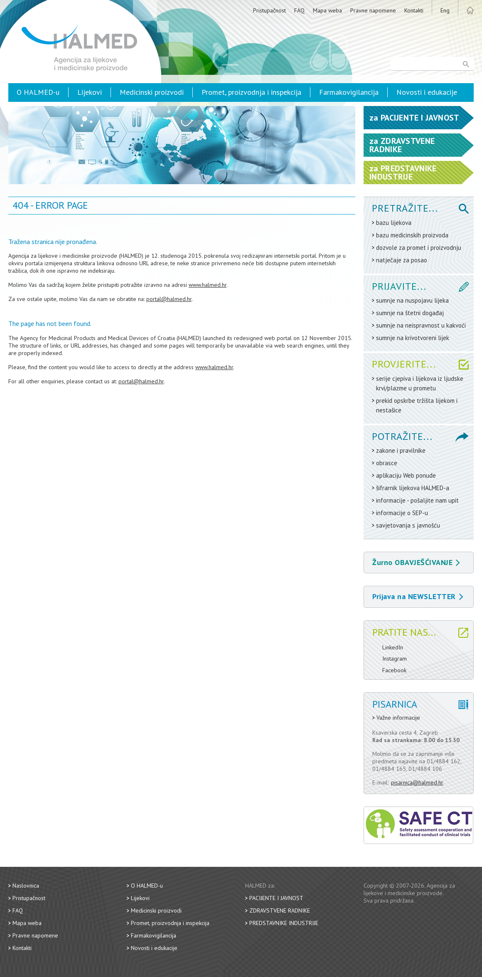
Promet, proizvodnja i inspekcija (251, 92)
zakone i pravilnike (400, 450)
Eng (445, 10)
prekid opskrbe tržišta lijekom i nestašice (416, 405)
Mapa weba (327, 10)
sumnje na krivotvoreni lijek (412, 338)
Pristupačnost (269, 10)
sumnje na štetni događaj (410, 313)
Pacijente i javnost (276, 898)
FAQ (299, 10)
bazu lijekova (393, 223)
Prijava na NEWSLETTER (417, 596)
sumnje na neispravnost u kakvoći (421, 325)
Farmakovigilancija (349, 92)
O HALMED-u (38, 92)
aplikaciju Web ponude (406, 475)
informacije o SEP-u (402, 513)
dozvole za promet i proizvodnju (418, 248)
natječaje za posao (401, 260)
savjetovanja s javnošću (408, 525)
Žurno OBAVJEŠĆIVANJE (416, 562)
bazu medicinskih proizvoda (412, 235)
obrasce (386, 463)
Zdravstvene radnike (279, 910)
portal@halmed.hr (169, 299)
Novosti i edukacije (426, 92)
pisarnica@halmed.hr (417, 782)
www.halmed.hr (207, 285)
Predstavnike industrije (283, 923)
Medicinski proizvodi (152, 92)
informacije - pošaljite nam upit (417, 500)
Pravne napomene (373, 10)
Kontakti (413, 10)
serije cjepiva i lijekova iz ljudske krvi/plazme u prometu (419, 383)
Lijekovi (89, 92)
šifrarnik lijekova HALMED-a (412, 488)
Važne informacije (398, 717)
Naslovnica (25, 885)
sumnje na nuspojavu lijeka (412, 300)
